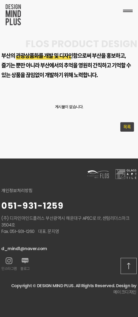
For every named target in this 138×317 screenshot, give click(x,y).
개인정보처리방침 (16, 191)
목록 (127, 127)
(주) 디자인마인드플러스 (23, 218)
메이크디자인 (125, 292)
